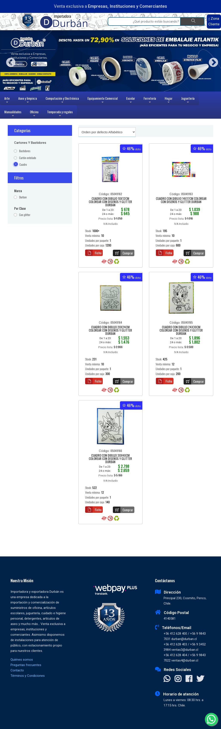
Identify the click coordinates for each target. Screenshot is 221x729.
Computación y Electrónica (62, 100)
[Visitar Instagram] (178, 679)
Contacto (17, 670)
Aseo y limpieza (27, 100)
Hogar (168, 100)
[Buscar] (192, 21)
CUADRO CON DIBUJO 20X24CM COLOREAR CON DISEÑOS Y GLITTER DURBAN (110, 330)
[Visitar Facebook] (189, 679)
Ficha (93, 253)
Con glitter (24, 215)
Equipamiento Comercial (102, 100)
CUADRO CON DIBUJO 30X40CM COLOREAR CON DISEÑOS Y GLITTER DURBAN (110, 459)
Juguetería (188, 100)
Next (212, 61)
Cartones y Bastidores (30, 143)
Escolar (130, 100)
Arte (7, 100)
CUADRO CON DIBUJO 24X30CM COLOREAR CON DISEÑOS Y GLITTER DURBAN (181, 330)
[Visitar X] (200, 679)
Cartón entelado (27, 158)
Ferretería (150, 100)
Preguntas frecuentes (26, 665)
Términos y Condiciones (28, 676)
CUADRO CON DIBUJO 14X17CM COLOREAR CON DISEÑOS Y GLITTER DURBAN (181, 200)
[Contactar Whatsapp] (167, 679)
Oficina (34, 114)
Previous (9, 61)
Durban (23, 197)
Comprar (123, 253)
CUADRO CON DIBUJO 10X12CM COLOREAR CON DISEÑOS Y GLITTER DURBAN (110, 202)
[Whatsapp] (211, 719)
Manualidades (12, 114)
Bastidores (24, 151)
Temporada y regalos (60, 114)
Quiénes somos (22, 660)
